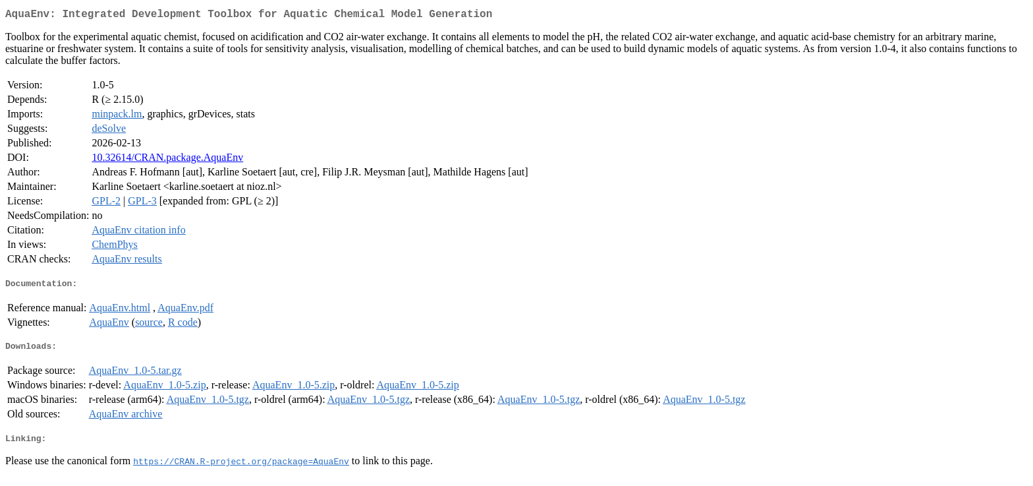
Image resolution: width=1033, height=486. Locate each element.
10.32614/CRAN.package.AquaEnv (167, 160)
